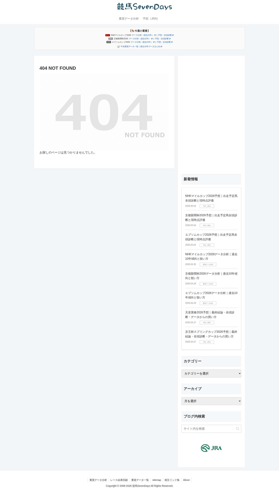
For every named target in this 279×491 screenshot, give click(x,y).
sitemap (156, 480)
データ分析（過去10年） (144, 35)
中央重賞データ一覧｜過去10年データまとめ (141, 46)
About (187, 480)
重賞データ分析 (97, 480)
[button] (238, 429)
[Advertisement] (211, 112)
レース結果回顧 (119, 480)
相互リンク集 (172, 480)
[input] (211, 429)
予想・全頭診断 (166, 35)
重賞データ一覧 (140, 480)
